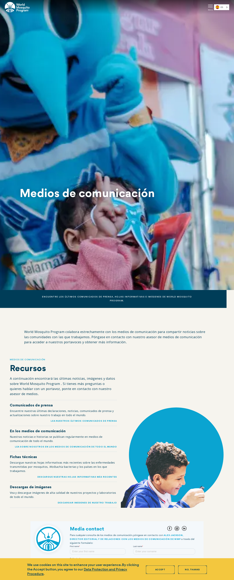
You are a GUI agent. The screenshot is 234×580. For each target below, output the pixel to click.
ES (219, 7)
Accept (160, 570)
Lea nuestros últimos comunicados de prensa (83, 421)
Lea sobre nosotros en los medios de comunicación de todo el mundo (65, 447)
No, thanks (192, 570)
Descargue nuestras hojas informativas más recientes (77, 477)
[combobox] (221, 7)
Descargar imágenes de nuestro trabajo (87, 503)
